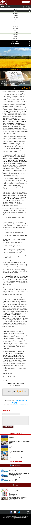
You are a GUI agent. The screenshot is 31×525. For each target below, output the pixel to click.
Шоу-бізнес (15, 26)
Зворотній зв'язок (15, 43)
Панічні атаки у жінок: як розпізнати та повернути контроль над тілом (18, 498)
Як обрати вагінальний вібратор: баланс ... (18, 446)
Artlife (16, 485)
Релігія (15, 22)
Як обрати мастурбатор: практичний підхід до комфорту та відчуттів (19, 474)
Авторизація (15, 46)
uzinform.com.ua (6, 517)
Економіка (15, 15)
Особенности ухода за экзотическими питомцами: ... (18, 436)
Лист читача (15, 38)
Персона (15, 36)
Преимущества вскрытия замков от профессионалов (17, 493)
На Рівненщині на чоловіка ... (19, 401)
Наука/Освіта (15, 19)
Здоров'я (15, 32)
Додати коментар (8, 426)
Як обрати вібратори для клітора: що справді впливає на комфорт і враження (19, 489)
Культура (15, 13)
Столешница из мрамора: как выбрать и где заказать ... (19, 442)
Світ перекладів (16, 465)
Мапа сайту (15, 41)
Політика (15, 17)
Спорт (15, 30)
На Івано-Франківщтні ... (21, 405)
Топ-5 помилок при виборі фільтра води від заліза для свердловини (19, 478)
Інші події (15, 34)
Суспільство (15, 28)
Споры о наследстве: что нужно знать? (18, 457)
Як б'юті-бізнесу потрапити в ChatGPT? (18, 469)
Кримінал (15, 24)
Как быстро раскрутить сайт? (16, 451)
